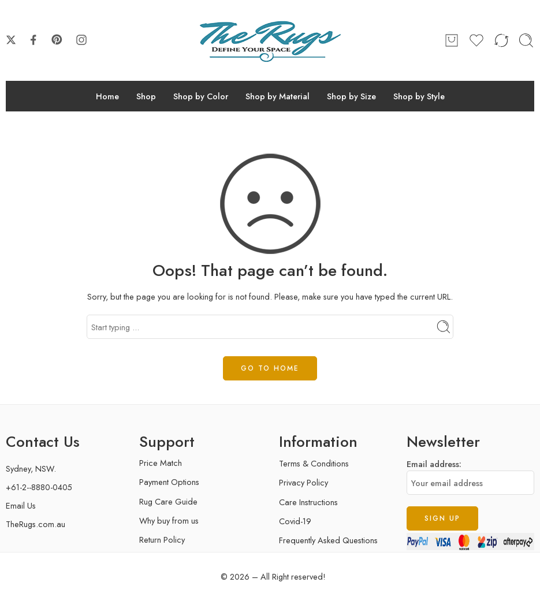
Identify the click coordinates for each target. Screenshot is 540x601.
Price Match (160, 463)
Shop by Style (419, 96)
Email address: (470, 476)
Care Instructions (308, 502)
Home (107, 96)
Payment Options (169, 482)
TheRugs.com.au (35, 524)
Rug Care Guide (168, 501)
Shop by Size (351, 96)
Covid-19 (295, 521)
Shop (146, 96)
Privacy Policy (303, 482)
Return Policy (162, 539)
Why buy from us (169, 520)
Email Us (21, 505)
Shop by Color (200, 96)
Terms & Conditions (314, 463)
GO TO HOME (270, 368)
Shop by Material (277, 96)
